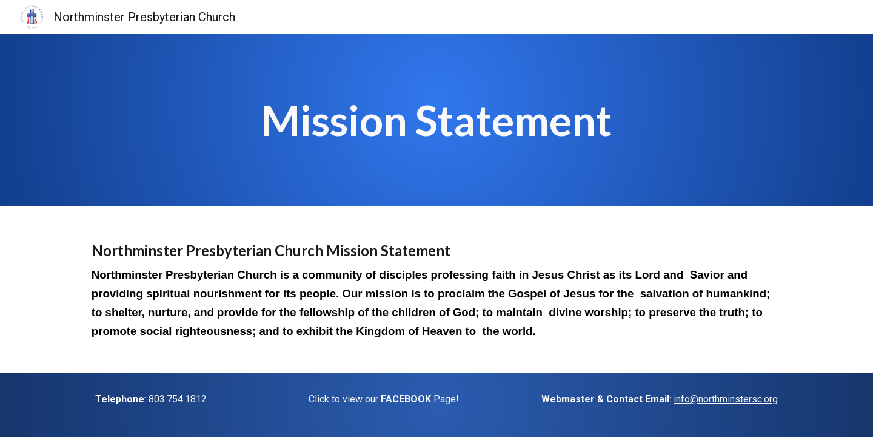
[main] (436, 120)
